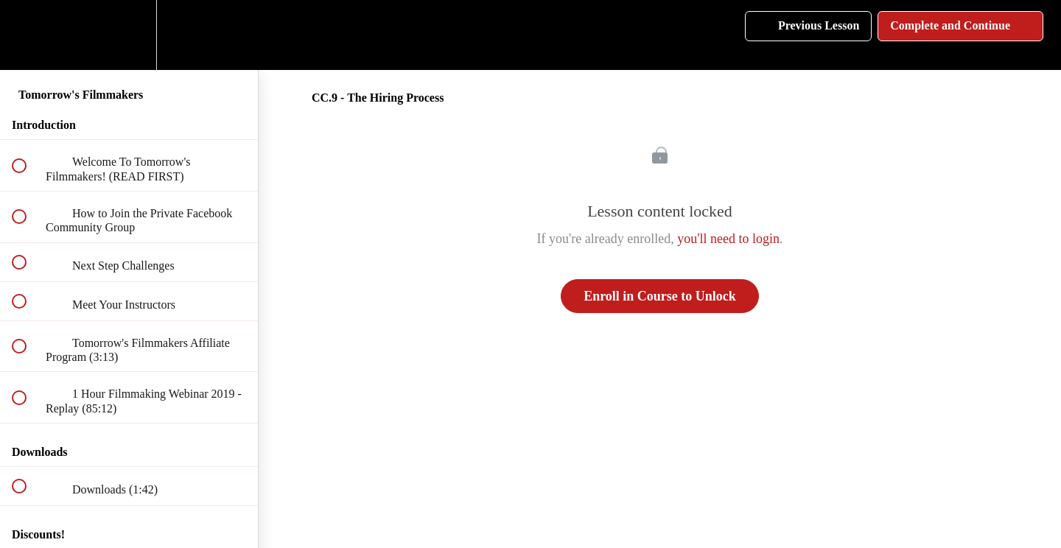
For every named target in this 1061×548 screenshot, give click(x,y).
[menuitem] (129, 35)
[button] (27, 35)
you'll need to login (728, 238)
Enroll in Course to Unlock (660, 296)
